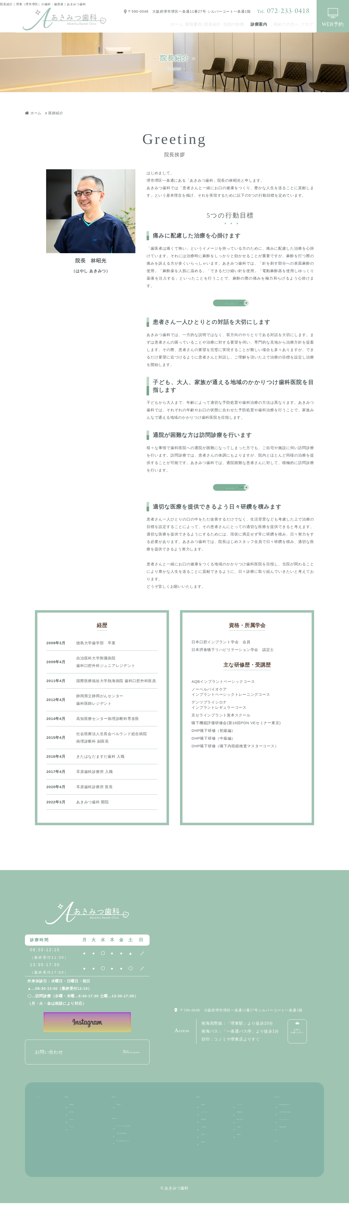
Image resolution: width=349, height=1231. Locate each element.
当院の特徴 (211, 24)
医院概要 (77, 1133)
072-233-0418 (283, 11)
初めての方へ (273, 24)
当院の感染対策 (293, 1181)
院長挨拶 (124, 1133)
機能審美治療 (249, 1142)
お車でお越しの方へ (303, 1058)
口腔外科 (245, 1159)
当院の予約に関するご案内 (295, 1153)
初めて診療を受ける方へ (295, 1137)
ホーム (128, 24)
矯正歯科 (245, 1167)
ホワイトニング (215, 1142)
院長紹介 (182, 24)
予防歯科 (209, 1133)
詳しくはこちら (230, 307)
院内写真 (77, 1142)
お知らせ (77, 1150)
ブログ (303, 24)
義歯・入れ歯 (249, 1150)
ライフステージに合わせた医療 (144, 1157)
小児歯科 (209, 1167)
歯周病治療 (211, 1150)
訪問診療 (209, 1175)
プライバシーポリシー (295, 1169)
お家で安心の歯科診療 (136, 1166)
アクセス (77, 1159)
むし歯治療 (211, 1159)
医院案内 (154, 24)
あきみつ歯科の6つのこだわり (143, 1174)
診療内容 (204, 1124)
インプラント (249, 1133)
